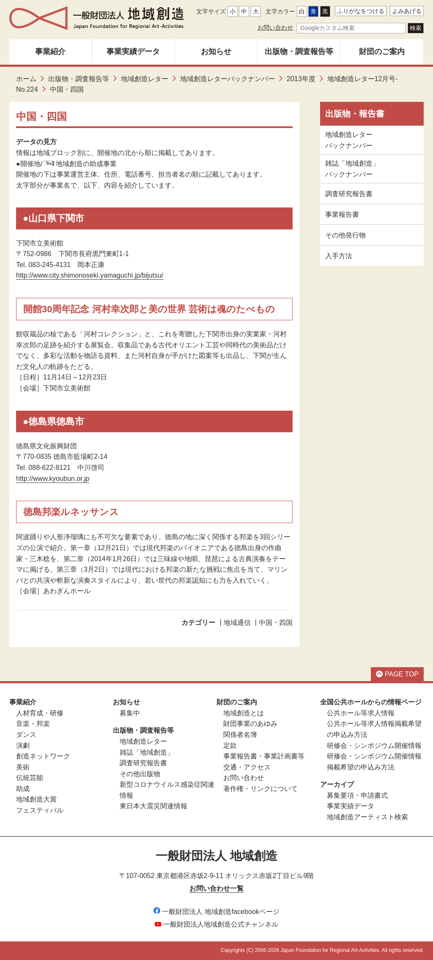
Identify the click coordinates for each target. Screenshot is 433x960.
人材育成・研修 (39, 713)
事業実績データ (133, 51)
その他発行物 (345, 235)
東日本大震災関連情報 (153, 806)
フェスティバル (39, 810)
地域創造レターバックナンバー (227, 78)
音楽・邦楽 (33, 723)
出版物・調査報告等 (299, 51)
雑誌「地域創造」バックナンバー (352, 169)
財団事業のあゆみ (250, 723)
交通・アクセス (247, 767)
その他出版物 (140, 773)
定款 (230, 745)
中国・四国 (276, 622)
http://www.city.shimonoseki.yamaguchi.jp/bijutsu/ (89, 275)
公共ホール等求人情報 (361, 713)
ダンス (26, 734)
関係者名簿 (240, 734)
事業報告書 (342, 214)
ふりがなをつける (360, 11)
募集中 (130, 713)
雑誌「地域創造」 (147, 752)
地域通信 (237, 622)
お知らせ (216, 51)
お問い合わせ (275, 27)
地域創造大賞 (36, 799)
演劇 (23, 745)
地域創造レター (144, 78)
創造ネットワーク (43, 756)
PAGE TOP (397, 674)
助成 (23, 788)
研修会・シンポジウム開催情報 (374, 745)
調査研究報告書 (349, 193)
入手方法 (338, 255)
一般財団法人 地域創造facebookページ (216, 911)
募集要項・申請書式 (357, 795)
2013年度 (301, 78)
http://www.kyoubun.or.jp (52, 478)
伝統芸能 (29, 777)
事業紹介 (50, 51)
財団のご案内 (382, 51)
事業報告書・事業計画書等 (263, 756)
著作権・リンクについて (260, 788)
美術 (23, 767)
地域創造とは (243, 713)
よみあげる (407, 11)
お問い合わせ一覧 (216, 888)
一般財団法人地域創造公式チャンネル (216, 924)
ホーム (26, 78)
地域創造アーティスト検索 (367, 817)
